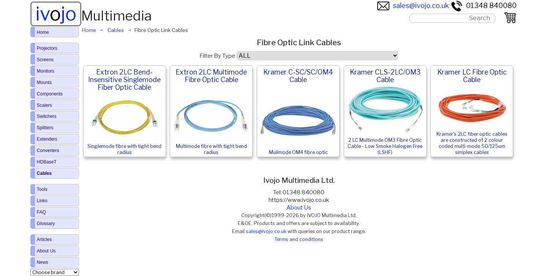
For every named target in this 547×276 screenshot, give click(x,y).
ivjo (55, 13)
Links (42, 200)
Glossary (46, 223)
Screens (45, 59)
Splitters (45, 127)
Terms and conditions (298, 239)
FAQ (41, 212)
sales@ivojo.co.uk (413, 6)
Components (50, 94)
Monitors (45, 71)
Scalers (44, 105)
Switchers (47, 116)
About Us (298, 207)
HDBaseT (47, 162)
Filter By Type (217, 55)
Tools (42, 189)
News (42, 262)
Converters (48, 150)
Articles (44, 239)
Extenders (47, 139)
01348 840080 (484, 6)
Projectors (47, 48)
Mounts (44, 82)
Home (43, 32)
